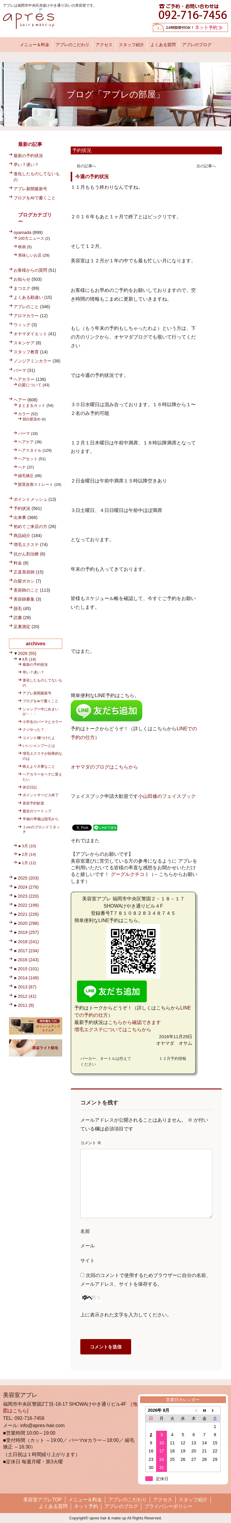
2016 (28, 959)
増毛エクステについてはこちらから (112, 1029)
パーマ (20, 370)
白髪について (30, 385)
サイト (87, 1260)
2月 (29, 854)
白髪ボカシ (24, 581)
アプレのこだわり (72, 44)
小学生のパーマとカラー (42, 722)
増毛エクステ (26, 544)
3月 (29, 846)
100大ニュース (31, 238)
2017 (28, 950)
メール (87, 1245)
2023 (28, 896)
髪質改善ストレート (35, 484)
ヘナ (22, 467)
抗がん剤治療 (26, 553)
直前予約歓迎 (33, 803)
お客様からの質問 (30, 270)
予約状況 (81, 150)
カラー (24, 414)
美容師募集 (24, 599)
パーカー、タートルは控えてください (105, 1061)
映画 (22, 247)
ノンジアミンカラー (32, 361)
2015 (28, 968)
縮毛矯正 (26, 475)
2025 (28, 878)
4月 (29, 659)
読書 (18, 617)
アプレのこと (26, 306)
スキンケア (24, 342)
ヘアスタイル (30, 450)
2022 (28, 905)
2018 (28, 941)
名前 (85, 1231)
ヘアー (20, 399)
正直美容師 (24, 572)
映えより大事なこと (39, 766)
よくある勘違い (28, 297)
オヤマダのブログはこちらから (104, 766)
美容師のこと (26, 590)
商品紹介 (22, 535)
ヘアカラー (24, 379)
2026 (27, 653)
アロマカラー (26, 315)
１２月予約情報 (172, 1058)
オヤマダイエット (30, 333)
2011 (26, 1005)
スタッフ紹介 (131, 44)
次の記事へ (206, 166)
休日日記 (30, 787)
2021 (28, 914)
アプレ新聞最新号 (30, 188)
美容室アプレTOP (42, 1499)
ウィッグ (22, 324)
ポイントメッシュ (30, 499)
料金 (18, 563)
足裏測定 (22, 626)
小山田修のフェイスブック (167, 796)
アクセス (104, 44)
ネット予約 (86, 1506)
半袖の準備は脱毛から (41, 819)
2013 (27, 986)
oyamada (22, 232)
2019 (28, 932)
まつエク (22, 288)
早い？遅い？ (26, 164)
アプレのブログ (196, 44)
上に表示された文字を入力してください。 (126, 1314)
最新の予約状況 (28, 155)
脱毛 (18, 608)
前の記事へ (86, 166)
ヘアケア (26, 442)
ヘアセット (28, 459)
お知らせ (22, 279)
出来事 (20, 517)
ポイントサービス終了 (41, 795)
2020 (28, 923)
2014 (28, 977)
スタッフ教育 (26, 351)
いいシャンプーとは (39, 745)
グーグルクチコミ (130, 874)
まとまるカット (31, 405)
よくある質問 (163, 44)
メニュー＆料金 (34, 44)
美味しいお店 (30, 255)
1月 (29, 863)
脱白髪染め (32, 419)
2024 (28, 887)
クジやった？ (33, 729)
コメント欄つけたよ (39, 738)
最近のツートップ (37, 811)
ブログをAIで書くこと (35, 197)
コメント (90, 1143)
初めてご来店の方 (30, 526)
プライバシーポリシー (168, 1506)
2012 (27, 996)
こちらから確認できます (134, 1022)
